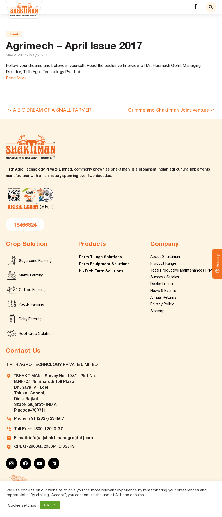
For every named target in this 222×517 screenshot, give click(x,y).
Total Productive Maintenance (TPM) (181, 270)
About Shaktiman (165, 257)
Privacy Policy (162, 304)
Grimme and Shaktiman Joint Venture (168, 110)
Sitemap (157, 311)
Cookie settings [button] (22, 505)
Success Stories (164, 277)
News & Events (163, 290)
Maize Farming (31, 275)
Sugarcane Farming (35, 260)
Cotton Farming (32, 290)
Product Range (163, 263)
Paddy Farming (31, 304)
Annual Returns (163, 297)
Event (14, 34)
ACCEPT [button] (50, 505)
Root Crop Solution (36, 333)
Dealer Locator (163, 284)
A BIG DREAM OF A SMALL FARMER (52, 110)
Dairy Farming (30, 319)
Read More (16, 77)
